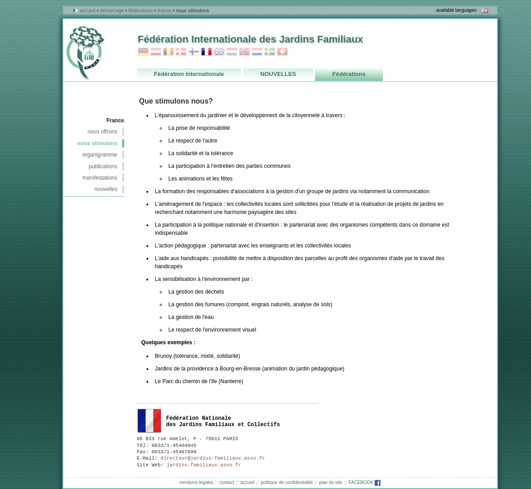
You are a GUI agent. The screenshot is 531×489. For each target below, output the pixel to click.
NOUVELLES (105, 189)
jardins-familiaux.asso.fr (202, 465)
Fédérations (140, 10)
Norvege (244, 51)
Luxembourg (231, 51)
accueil (87, 10)
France (164, 10)
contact (227, 482)
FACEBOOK (364, 482)
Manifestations (99, 178)
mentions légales (196, 482)
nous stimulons (97, 143)
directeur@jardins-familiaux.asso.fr (211, 458)
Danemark (181, 51)
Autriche (155, 51)
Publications (103, 166)
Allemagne (143, 51)
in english (484, 10)
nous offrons (102, 131)
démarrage (112, 10)
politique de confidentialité (287, 482)
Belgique (168, 51)
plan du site (330, 482)
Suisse (282, 51)
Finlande (193, 51)
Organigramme (99, 155)
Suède (269, 51)
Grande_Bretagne (219, 51)
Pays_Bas (257, 51)
